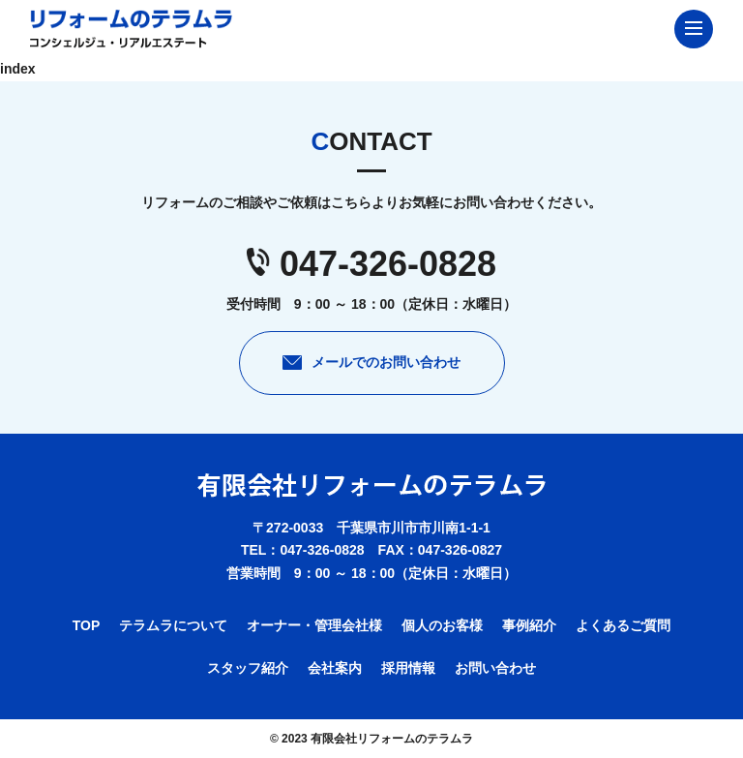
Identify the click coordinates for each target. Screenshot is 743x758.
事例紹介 (529, 625)
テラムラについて (173, 625)
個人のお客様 (442, 625)
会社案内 (335, 668)
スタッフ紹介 (247, 668)
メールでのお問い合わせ (386, 362)
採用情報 (408, 668)
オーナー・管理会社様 (314, 625)
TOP (87, 625)
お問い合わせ (495, 668)
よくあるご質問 (623, 625)
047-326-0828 (388, 264)
